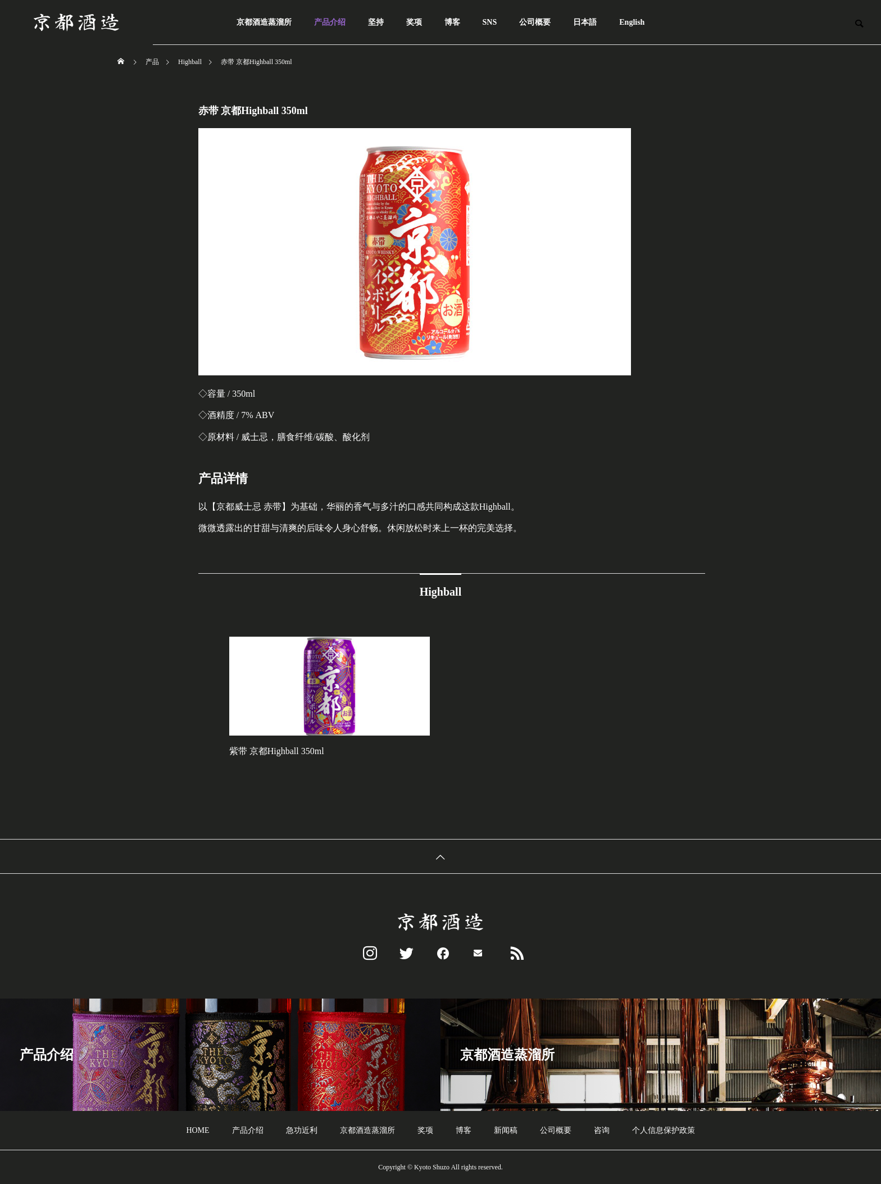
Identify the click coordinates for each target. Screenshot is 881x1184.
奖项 (414, 22)
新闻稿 (505, 1130)
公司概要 (535, 22)
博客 (452, 22)
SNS (490, 22)
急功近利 (301, 1130)
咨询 (602, 1130)
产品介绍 (330, 22)
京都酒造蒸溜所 (264, 22)
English (631, 22)
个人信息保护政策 (663, 1130)
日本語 (585, 22)
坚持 (376, 22)
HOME (197, 1130)
